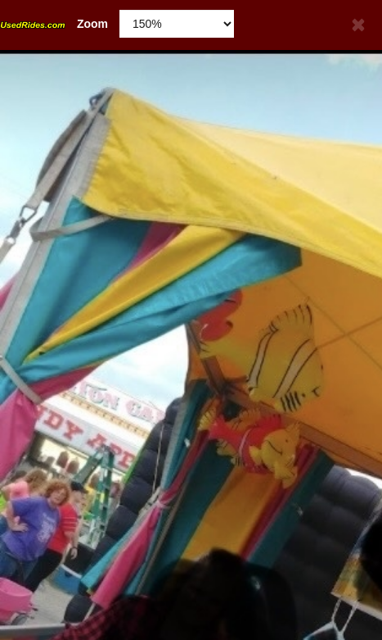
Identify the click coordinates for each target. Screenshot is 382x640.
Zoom (54, 23)
